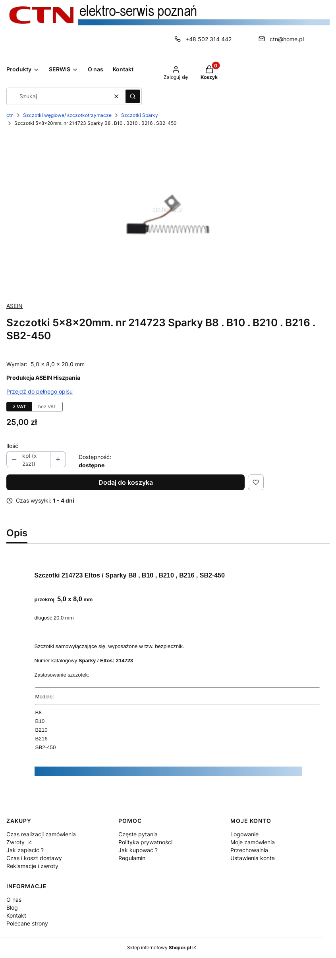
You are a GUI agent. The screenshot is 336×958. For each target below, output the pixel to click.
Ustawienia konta (252, 858)
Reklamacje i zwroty (32, 865)
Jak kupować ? (138, 850)
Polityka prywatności (145, 842)
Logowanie (244, 834)
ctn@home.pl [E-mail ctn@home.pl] (287, 39)
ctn (10, 115)
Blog (12, 907)
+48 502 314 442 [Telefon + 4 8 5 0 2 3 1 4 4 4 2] (208, 39)
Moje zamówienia (252, 842)
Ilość (12, 445)
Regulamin (131, 858)
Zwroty (16, 842)
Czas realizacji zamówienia (41, 834)
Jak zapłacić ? (25, 850)
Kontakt (16, 915)
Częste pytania (138, 834)
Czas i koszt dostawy (34, 858)
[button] (133, 96)
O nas (13, 899)
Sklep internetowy (159, 947)
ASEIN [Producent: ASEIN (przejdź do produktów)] (14, 305)
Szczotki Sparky (139, 115)
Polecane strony (27, 923)
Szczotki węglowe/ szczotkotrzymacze (67, 115)
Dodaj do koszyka (125, 482)
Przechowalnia (249, 850)
